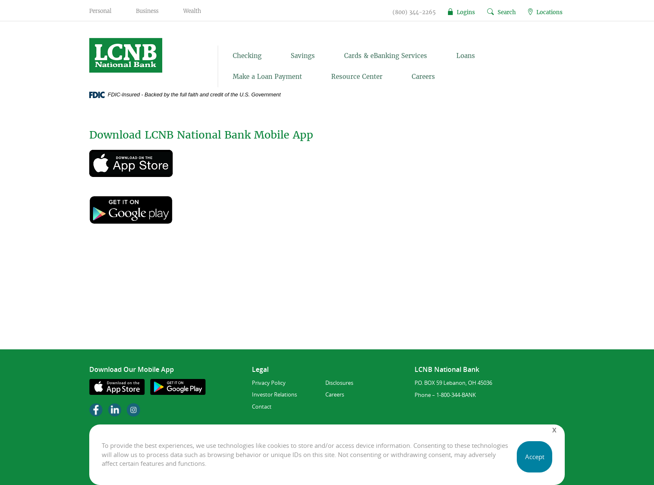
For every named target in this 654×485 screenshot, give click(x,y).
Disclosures (339, 382)
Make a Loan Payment (267, 77)
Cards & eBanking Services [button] (385, 56)
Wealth (192, 11)
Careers (423, 77)
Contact (262, 406)
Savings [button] (303, 56)
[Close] (554, 430)
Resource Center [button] (356, 77)
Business (147, 11)
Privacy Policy (269, 382)
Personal (100, 11)
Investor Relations (274, 394)
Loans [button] (465, 56)
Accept (534, 456)
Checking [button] (247, 56)
